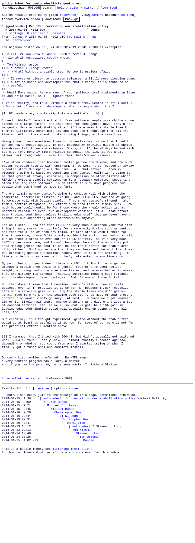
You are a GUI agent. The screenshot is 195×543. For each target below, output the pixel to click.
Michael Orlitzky (61, 482)
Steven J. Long (88, 516)
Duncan (88, 524)
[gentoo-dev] (80, 508)
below (35, 22)
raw (93, 42)
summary (96, 17)
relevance (68, 17)
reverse (42, 463)
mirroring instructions (72, 534)
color (81, 9)
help (68, 9)
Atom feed (116, 9)
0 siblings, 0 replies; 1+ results (35, 38)
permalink (77, 42)
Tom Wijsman (68, 495)
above (73, 463)
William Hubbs (55, 478)
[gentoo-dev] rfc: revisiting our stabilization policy (88, 474)
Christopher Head (68, 491)
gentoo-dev (22, 46)
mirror (97, 9)
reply (35, 452)
